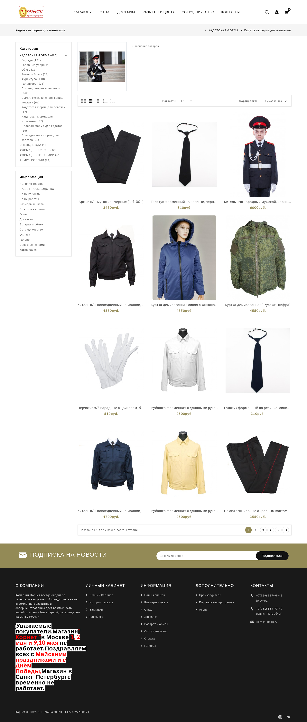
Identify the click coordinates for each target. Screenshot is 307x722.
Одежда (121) (31, 60)
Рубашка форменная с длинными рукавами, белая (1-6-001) (184, 408)
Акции (203, 609)
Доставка (26, 219)
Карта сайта (28, 249)
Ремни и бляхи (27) (35, 74)
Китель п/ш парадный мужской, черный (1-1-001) (258, 202)
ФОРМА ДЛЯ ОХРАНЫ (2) (38, 150)
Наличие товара (31, 183)
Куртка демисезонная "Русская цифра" (258, 305)
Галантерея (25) (33, 83)
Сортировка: (248, 100)
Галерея (26, 239)
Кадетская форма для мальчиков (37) (37, 119)
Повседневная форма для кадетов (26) (40, 138)
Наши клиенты (30, 194)
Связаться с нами (32, 209)
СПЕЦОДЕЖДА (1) (33, 144)
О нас (24, 214)
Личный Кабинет (101, 595)
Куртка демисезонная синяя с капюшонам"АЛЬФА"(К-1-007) (184, 305)
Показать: (169, 100)
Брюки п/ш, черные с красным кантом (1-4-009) (258, 511)
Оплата (25, 234)
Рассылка (96, 616)
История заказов (101, 602)
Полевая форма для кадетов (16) (42, 128)
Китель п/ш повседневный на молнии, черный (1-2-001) (111, 305)
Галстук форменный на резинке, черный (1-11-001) (184, 202)
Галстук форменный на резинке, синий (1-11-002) (258, 408)
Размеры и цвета (32, 204)
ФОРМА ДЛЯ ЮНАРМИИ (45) (40, 155)
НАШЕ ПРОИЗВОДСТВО (37, 188)
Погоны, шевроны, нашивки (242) (41, 91)
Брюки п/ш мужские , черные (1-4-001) (111, 202)
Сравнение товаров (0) (148, 46)
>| (285, 530)
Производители (210, 595)
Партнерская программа (216, 602)
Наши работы (29, 199)
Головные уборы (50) (36, 64)
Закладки (96, 609)
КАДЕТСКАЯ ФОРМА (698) (39, 55)
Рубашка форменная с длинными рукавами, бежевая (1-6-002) (184, 511)
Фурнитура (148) (33, 79)
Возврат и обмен (31, 224)
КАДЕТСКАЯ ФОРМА (223, 30)
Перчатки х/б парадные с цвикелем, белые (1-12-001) (111, 408)
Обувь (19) (29, 69)
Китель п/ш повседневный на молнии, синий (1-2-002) (111, 511)
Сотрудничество (31, 229)
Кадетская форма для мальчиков (268, 30)
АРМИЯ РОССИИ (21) (35, 160)
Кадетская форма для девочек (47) (43, 109)
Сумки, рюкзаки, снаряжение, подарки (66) (42, 100)
